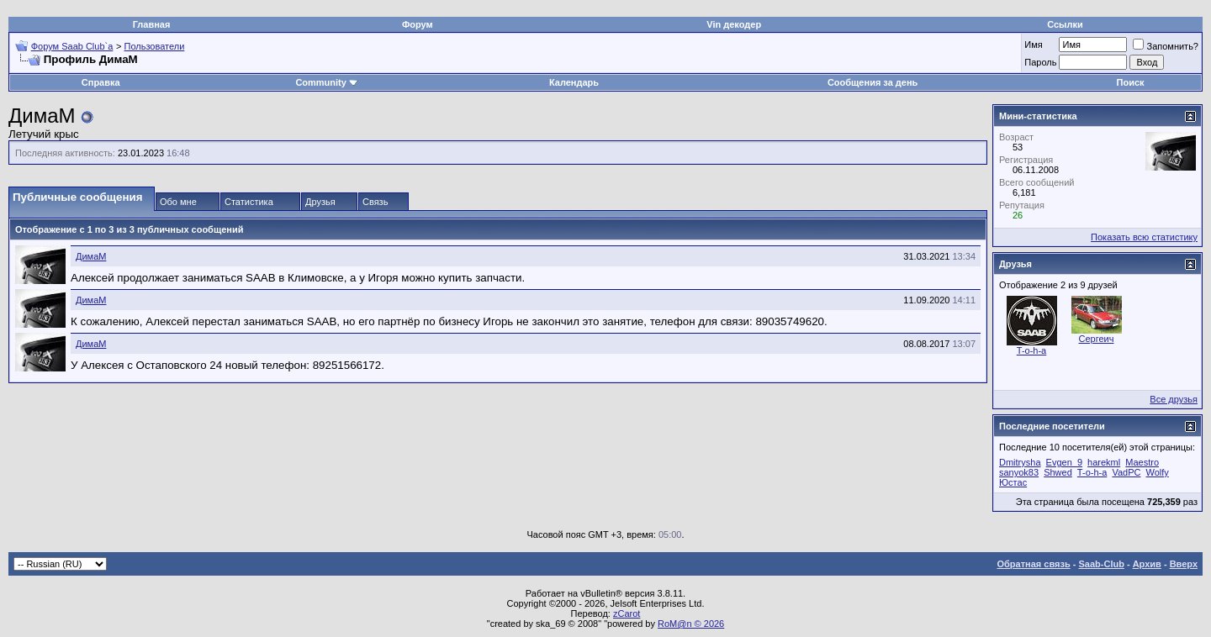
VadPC (1126, 472)
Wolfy (1157, 472)
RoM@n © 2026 (691, 624)
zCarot (626, 613)
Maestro (1142, 462)
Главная (152, 24)
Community (326, 82)
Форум (417, 24)
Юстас (1013, 482)
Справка (101, 82)
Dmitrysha (1020, 462)
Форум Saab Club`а (72, 46)
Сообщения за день (873, 82)
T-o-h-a (1031, 350)
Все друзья (1174, 399)
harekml (1103, 462)
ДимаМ (91, 256)
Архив (1147, 564)
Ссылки (1065, 24)
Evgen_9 (1064, 462)
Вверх (1184, 564)
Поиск (1131, 82)
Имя (1033, 44)
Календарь (574, 82)
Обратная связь (1034, 564)
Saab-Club (1101, 564)
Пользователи (154, 46)
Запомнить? (1165, 46)
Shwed (1058, 472)
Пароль (1040, 62)
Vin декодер (733, 24)
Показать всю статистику (1144, 237)
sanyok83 (1019, 472)
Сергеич (1096, 339)
